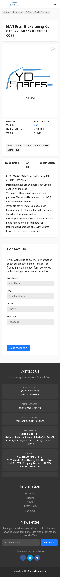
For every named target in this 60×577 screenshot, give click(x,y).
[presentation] (31, 333)
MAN (36, 125)
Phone (10, 303)
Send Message (18, 348)
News (30, 501)
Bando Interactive (37, 571)
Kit (17, 150)
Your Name (13, 278)
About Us (30, 493)
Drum (37, 145)
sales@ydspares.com (30, 407)
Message (11, 316)
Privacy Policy (30, 506)
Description (12, 162)
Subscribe (49, 542)
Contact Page (43, 377)
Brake (18, 145)
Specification (47, 162)
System (27, 145)
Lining (10, 150)
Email (9, 290)
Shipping (30, 497)
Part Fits (27, 164)
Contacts (30, 510)
